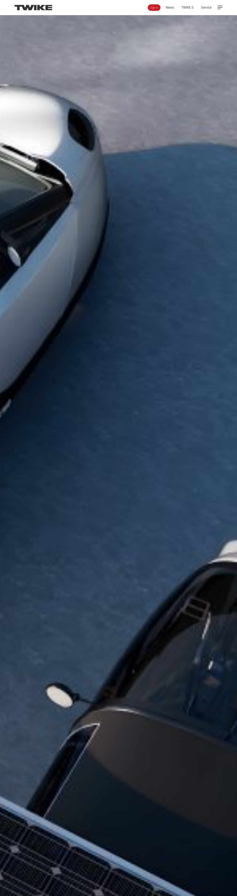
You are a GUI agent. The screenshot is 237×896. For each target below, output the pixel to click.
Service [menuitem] (206, 7)
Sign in (154, 7)
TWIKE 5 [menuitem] (187, 7)
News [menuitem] (170, 7)
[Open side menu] (219, 7)
